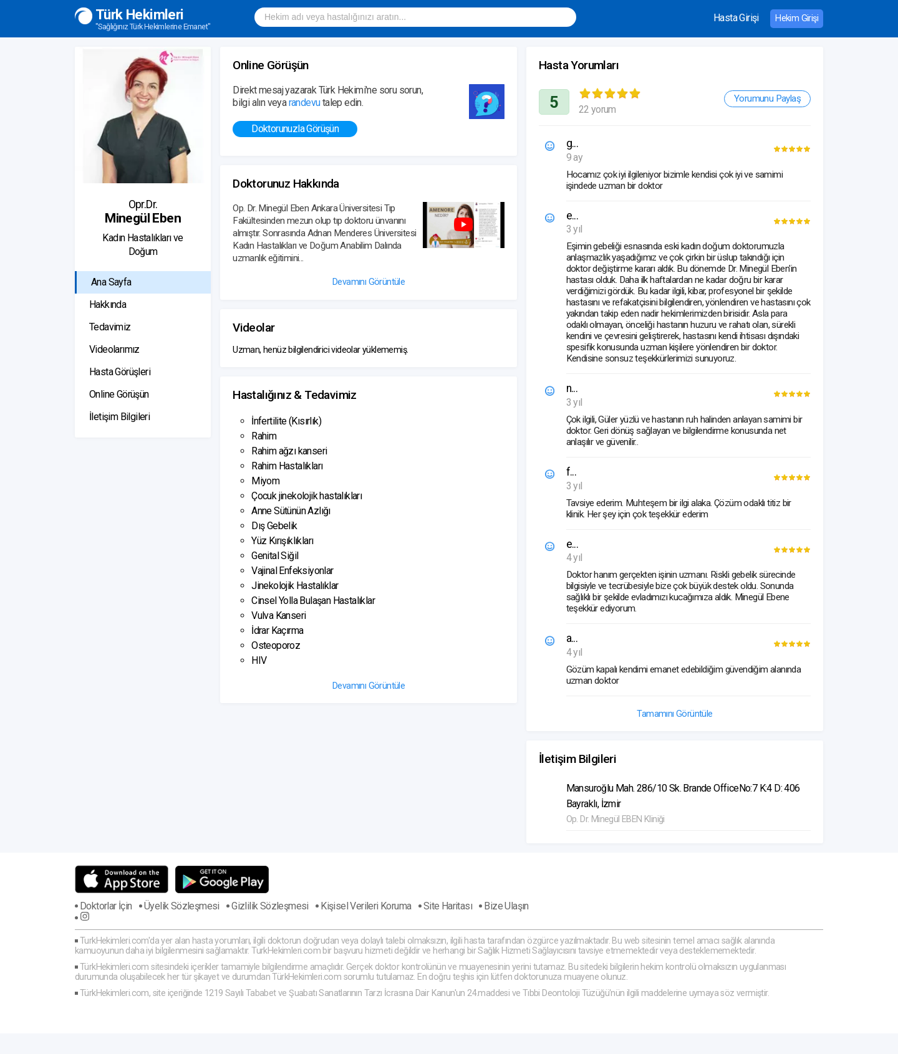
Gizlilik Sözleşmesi (270, 906)
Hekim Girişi (796, 18)
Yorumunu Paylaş (767, 98)
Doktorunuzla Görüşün (295, 129)
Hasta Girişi (736, 18)
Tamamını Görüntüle (674, 714)
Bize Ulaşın (506, 906)
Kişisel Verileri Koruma (366, 906)
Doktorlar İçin (106, 906)
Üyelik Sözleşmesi (182, 906)
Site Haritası (447, 906)
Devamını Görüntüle (368, 282)
